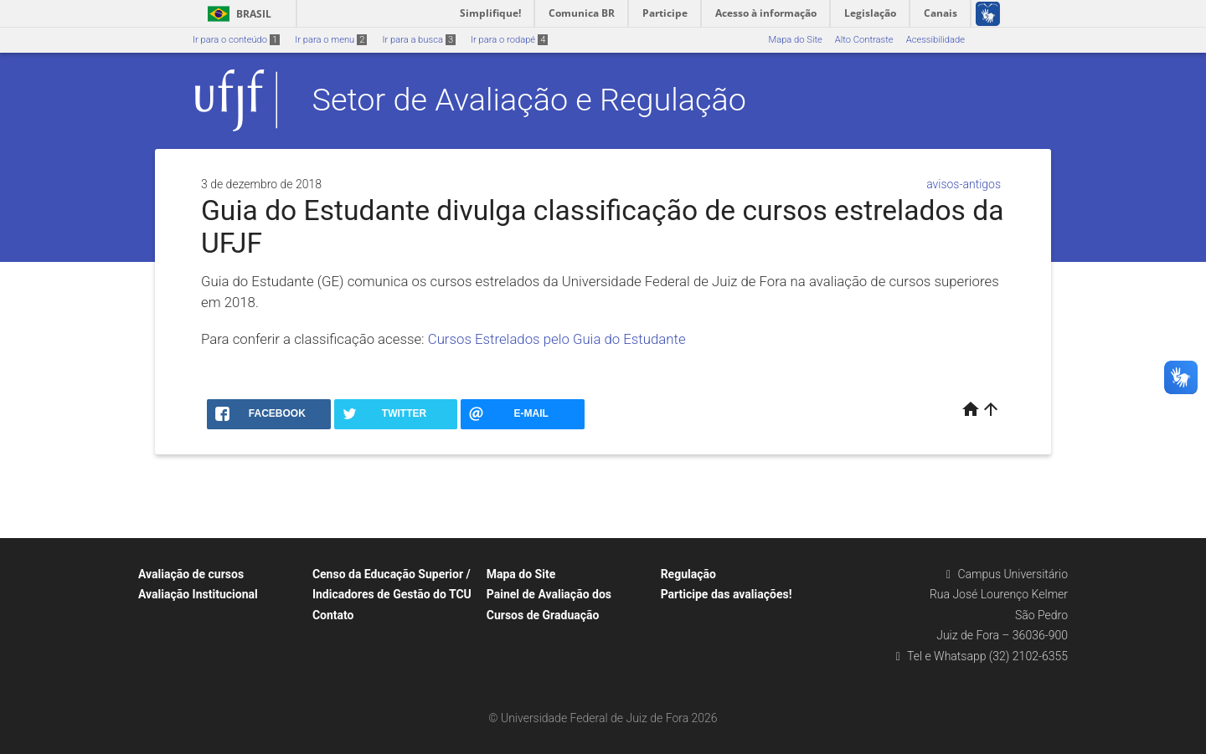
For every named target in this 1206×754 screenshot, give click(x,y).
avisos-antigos (963, 184)
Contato (333, 615)
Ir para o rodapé (509, 39)
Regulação (688, 574)
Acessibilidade (935, 39)
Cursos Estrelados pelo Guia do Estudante (557, 339)
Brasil (236, 14)
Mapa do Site (795, 39)
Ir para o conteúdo (236, 39)
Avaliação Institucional (198, 594)
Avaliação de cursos (191, 574)
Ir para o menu (331, 39)
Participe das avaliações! (726, 594)
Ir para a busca (419, 39)
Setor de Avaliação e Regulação (529, 99)
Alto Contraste (864, 39)
